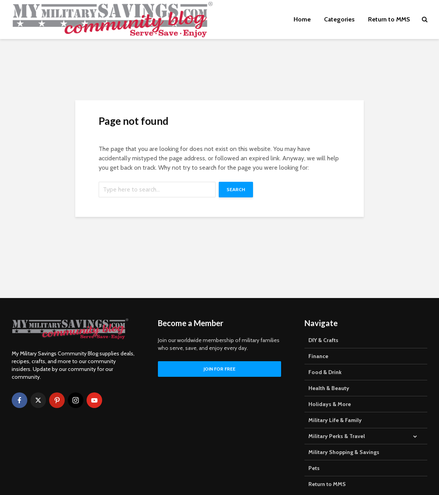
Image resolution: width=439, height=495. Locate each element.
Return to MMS (389, 19)
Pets (314, 468)
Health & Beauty (328, 388)
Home (302, 19)
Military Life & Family (335, 420)
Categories (339, 19)
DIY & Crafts (323, 340)
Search (236, 189)
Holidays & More (329, 404)
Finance (318, 356)
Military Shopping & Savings (343, 452)
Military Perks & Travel (336, 436)
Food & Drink (325, 372)
